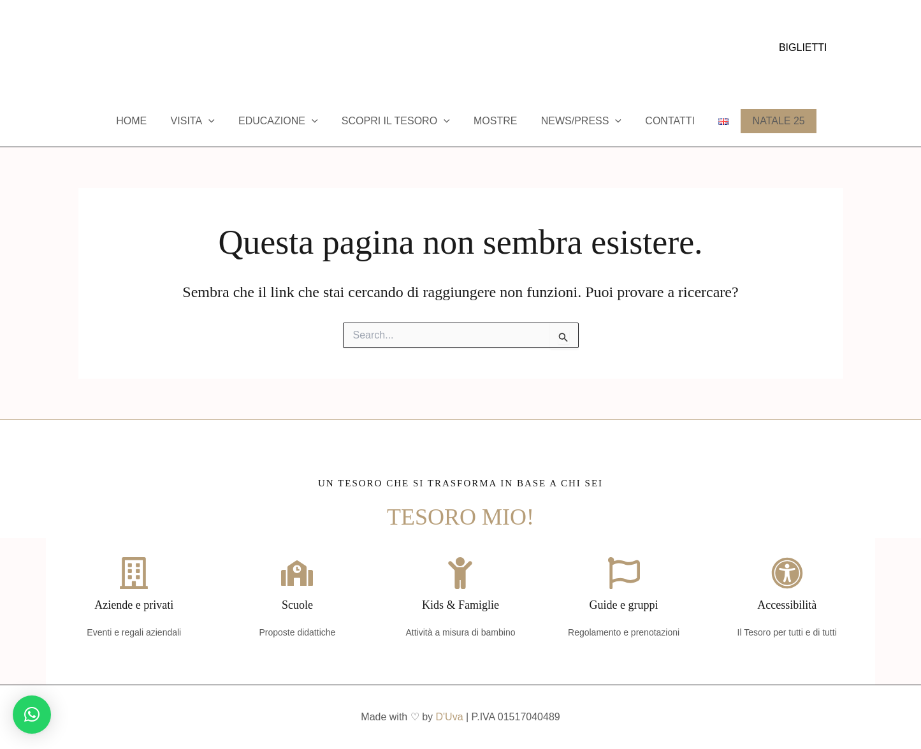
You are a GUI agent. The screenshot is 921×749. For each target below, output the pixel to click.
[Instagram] (103, 48)
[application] (218, 121)
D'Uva (449, 716)
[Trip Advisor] (141, 48)
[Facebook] (84, 48)
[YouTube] (122, 48)
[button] (803, 47)
